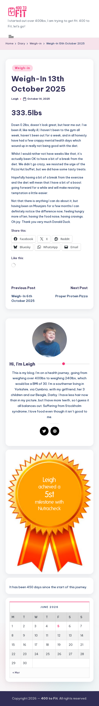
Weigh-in (22, 68)
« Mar (16, 672)
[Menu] (11, 36)
